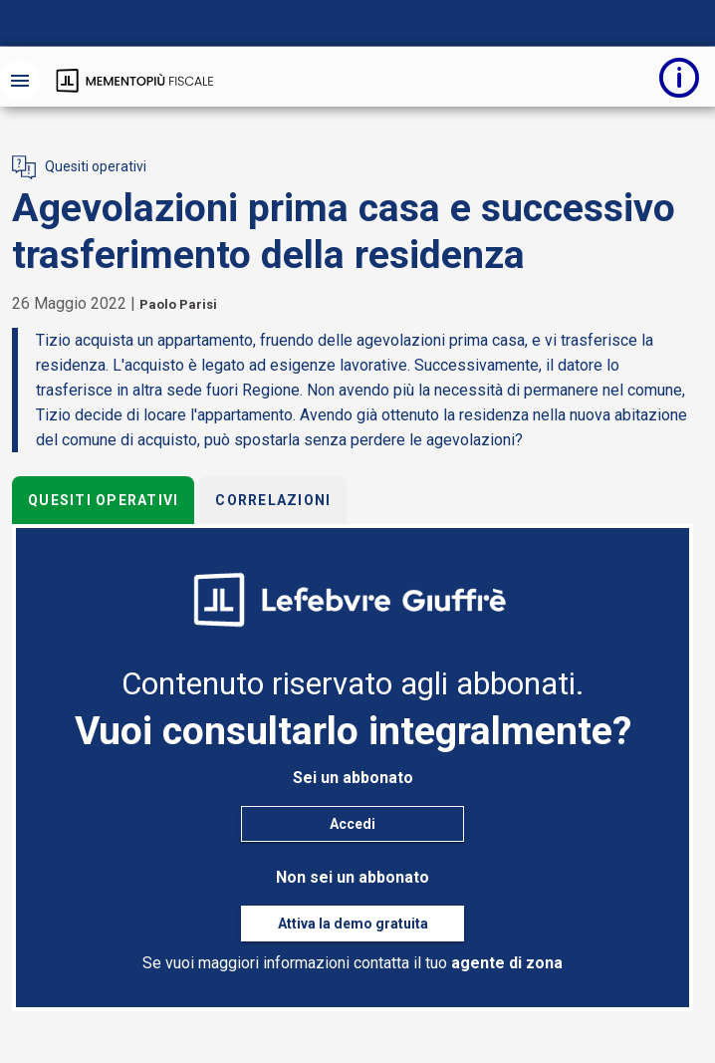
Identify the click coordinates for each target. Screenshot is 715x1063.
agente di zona (507, 962)
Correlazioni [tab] (273, 500)
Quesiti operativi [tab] (103, 500)
